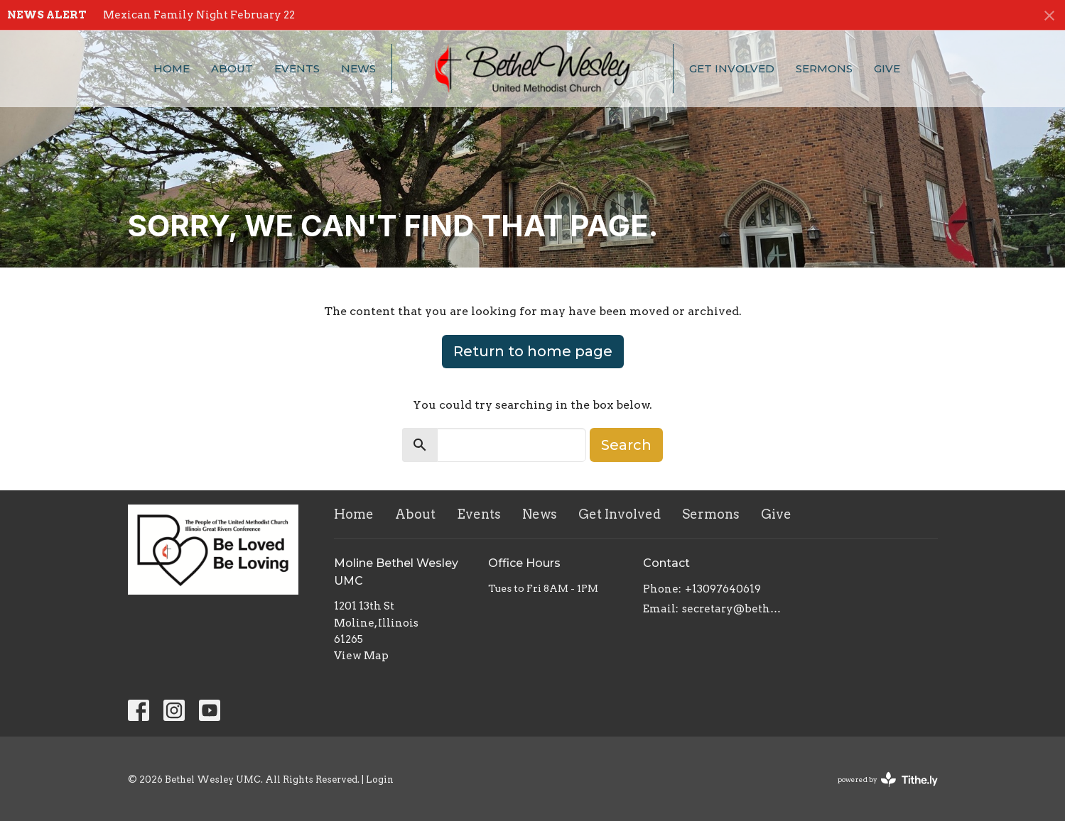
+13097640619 (723, 589)
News (358, 68)
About (232, 68)
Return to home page (532, 351)
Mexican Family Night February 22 (199, 15)
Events (297, 68)
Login (380, 779)
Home (171, 68)
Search (626, 444)
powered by (888, 779)
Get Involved (731, 68)
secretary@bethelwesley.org (733, 608)
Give (887, 68)
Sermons (824, 68)
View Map (361, 655)
